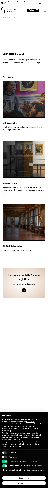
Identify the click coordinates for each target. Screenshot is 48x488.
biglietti (33, 10)
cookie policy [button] (6, 431)
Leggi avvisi (41, 3)
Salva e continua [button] (24, 483)
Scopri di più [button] (24, 478)
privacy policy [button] (30, 422)
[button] (45, 415)
